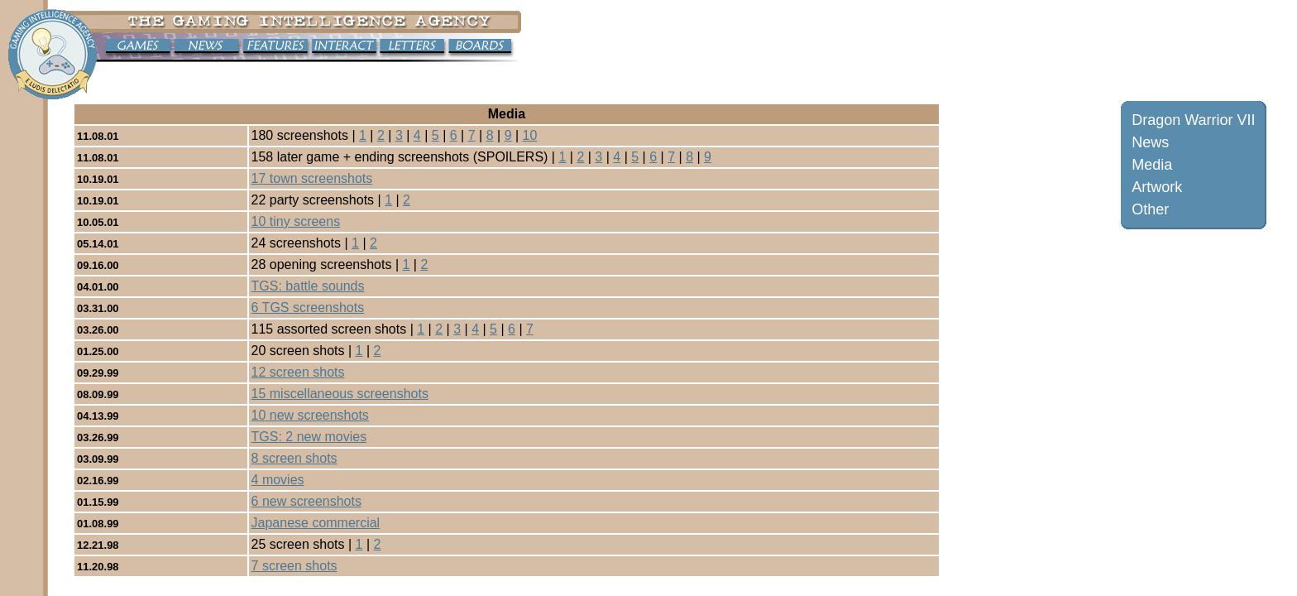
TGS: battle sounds (308, 286)
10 (530, 135)
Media (1152, 164)
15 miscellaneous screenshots (339, 394)
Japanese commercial (315, 523)
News (1150, 142)
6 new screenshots (306, 501)
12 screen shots (298, 372)
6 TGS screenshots (308, 307)
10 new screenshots (310, 415)
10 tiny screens (296, 221)
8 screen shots (294, 458)
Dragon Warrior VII (1193, 120)
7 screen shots (294, 566)
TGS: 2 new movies (309, 437)
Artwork (1157, 187)
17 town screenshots (312, 178)
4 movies (277, 480)
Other (1150, 209)
